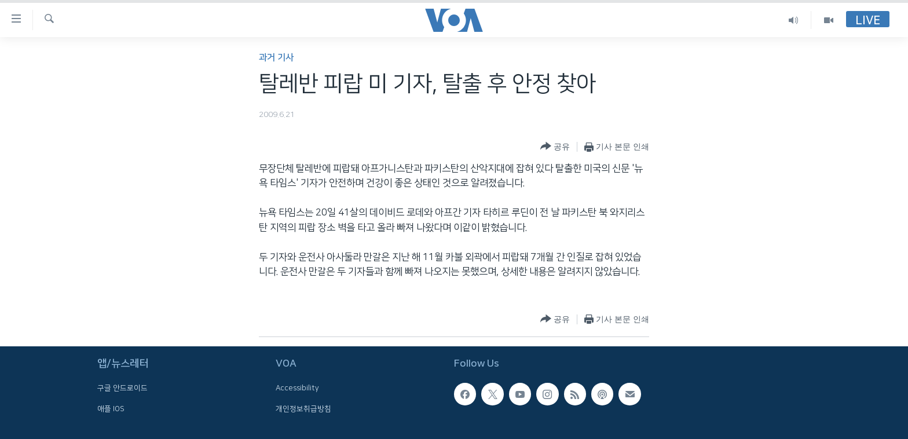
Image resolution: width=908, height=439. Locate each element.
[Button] (555, 146)
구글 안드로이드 (122, 388)
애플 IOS (111, 409)
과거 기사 (276, 58)
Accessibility (297, 388)
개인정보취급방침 (303, 409)
